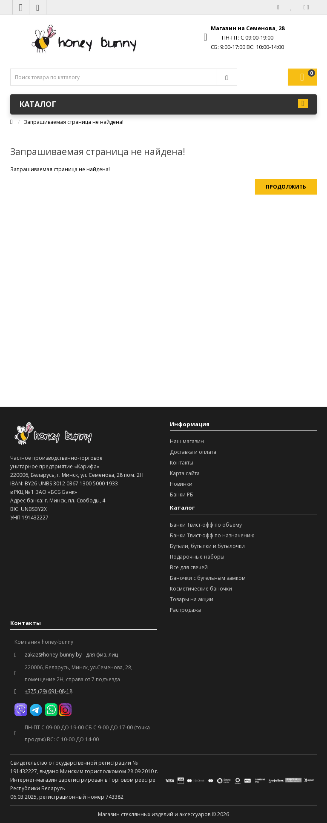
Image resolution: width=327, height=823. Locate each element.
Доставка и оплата (193, 452)
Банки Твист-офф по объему (206, 524)
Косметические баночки (201, 588)
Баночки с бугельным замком (208, 578)
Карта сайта (185, 473)
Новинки (181, 483)
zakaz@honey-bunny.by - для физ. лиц (71, 654)
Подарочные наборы (197, 556)
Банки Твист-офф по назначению (212, 535)
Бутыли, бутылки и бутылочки (207, 546)
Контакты (181, 462)
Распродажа (185, 610)
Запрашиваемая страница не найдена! (73, 122)
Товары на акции (191, 599)
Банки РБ (181, 494)
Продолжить (286, 186)
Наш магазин (187, 441)
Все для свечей (189, 567)
